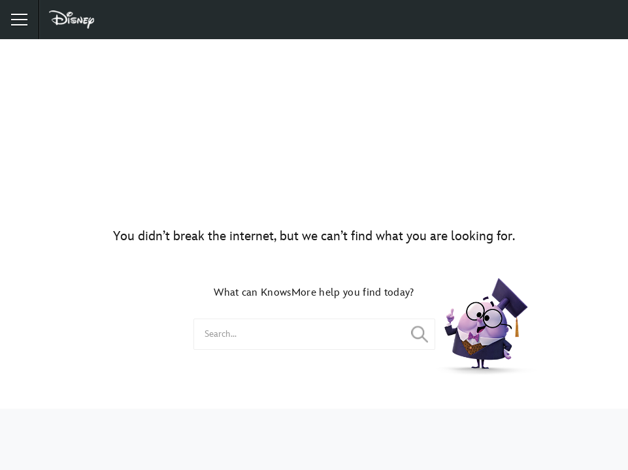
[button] (19, 19)
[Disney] (73, 20)
